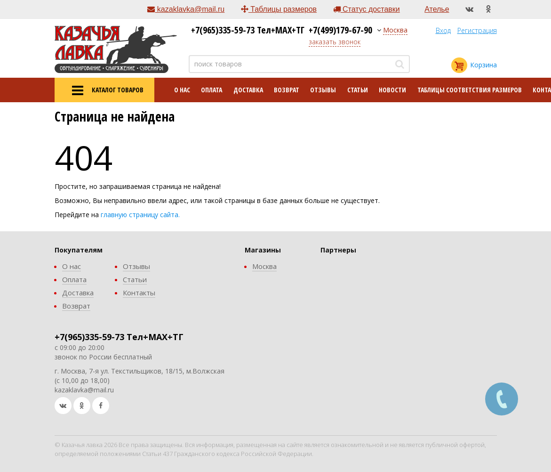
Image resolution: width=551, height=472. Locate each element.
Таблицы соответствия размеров (469, 89)
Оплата (211, 89)
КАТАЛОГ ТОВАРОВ (104, 90)
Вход (443, 30)
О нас (182, 89)
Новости (392, 89)
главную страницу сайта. (140, 214)
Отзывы (323, 89)
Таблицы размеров (279, 9)
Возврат (286, 89)
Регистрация (477, 30)
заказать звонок (334, 41)
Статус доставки (366, 9)
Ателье (436, 9)
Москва (395, 29)
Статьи (357, 89)
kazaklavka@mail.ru (185, 9)
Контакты (139, 292)
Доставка (248, 89)
